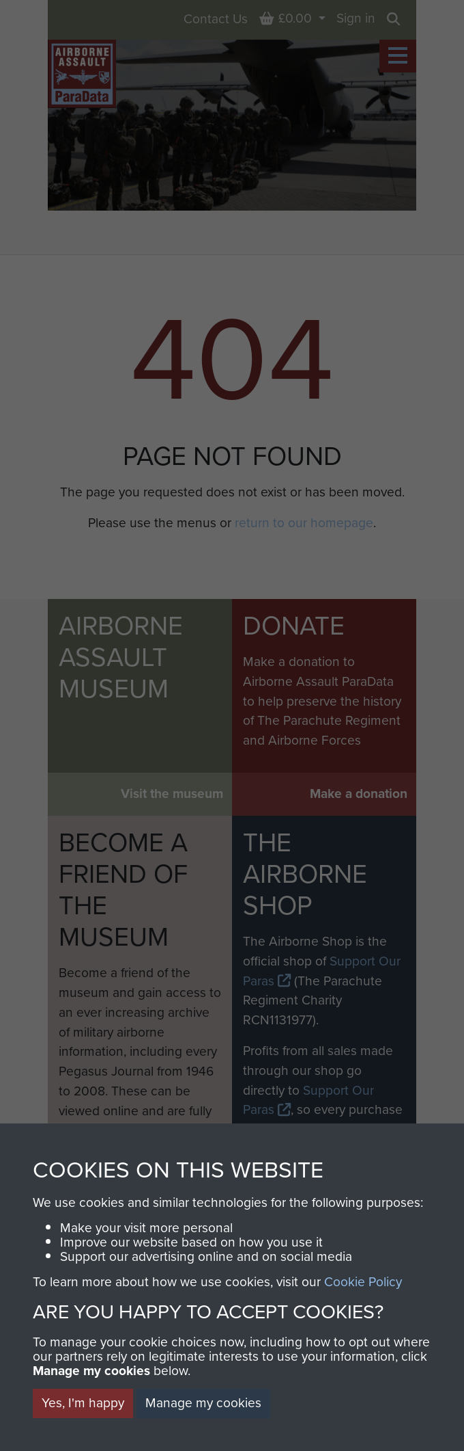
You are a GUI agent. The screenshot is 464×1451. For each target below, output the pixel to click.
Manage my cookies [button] (203, 1403)
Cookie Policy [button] (363, 1282)
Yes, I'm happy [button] (83, 1403)
